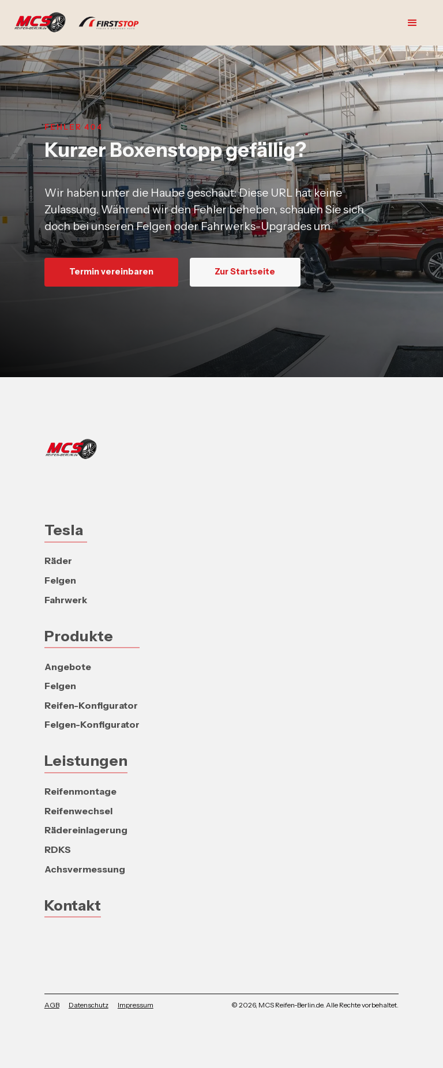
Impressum (135, 1005)
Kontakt (72, 905)
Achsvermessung (84, 869)
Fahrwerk (65, 600)
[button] (412, 23)
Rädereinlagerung (85, 830)
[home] (82, 23)
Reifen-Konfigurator (91, 705)
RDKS (57, 849)
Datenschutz (88, 1005)
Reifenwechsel (78, 811)
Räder (58, 560)
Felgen (60, 580)
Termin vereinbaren (111, 271)
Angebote (67, 666)
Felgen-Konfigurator (92, 724)
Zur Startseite (245, 271)
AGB (51, 1005)
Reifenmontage (80, 791)
